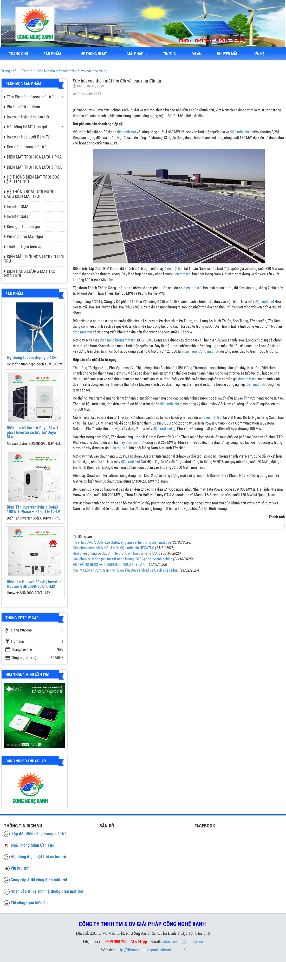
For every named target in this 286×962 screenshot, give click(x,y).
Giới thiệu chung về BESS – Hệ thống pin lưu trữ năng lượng (116, 553)
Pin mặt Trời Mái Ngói (23, 236)
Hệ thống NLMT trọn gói (25, 126)
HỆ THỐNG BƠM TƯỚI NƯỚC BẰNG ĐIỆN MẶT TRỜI (29, 194)
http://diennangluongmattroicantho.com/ (150, 949)
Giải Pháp (137, 54)
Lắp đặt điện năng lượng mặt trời (36, 833)
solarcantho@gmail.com (182, 941)
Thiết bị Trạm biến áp (23, 246)
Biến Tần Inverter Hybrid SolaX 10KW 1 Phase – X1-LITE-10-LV (33, 509)
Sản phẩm (54, 54)
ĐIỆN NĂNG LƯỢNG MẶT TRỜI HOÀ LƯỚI (30, 274)
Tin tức (170, 54)
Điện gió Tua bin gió (22, 226)
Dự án (197, 54)
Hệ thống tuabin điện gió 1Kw (32, 357)
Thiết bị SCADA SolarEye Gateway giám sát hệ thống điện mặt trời (122, 542)
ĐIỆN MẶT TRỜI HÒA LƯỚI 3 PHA (33, 167)
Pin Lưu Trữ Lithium (22, 106)
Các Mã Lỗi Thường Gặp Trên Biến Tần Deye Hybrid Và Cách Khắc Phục (126, 570)
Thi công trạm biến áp (29, 902)
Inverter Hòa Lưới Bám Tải (27, 137)
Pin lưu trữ (20, 868)
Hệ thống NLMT (96, 54)
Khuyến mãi (228, 54)
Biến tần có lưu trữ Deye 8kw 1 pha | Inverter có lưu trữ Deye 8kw (32, 432)
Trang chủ (18, 54)
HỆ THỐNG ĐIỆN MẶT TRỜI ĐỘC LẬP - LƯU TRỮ (32, 179)
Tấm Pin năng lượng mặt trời (29, 96)
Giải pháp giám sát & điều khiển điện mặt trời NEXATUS (113, 548)
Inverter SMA (16, 206)
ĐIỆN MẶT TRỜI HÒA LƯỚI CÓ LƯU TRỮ (34, 259)
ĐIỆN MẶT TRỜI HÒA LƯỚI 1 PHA (33, 157)
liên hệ (259, 54)
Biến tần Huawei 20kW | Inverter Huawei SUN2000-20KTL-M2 (34, 584)
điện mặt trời (126, 132)
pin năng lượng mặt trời (201, 351)
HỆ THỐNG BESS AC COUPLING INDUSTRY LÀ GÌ (110, 564)
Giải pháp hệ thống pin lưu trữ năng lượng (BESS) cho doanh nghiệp (122, 559)
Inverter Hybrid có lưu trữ (26, 117)
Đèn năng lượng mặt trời (26, 146)
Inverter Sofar (17, 216)
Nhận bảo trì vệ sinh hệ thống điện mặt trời (47, 891)
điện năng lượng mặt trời (118, 340)
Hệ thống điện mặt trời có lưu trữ (38, 856)
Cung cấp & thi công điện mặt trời (39, 879)
